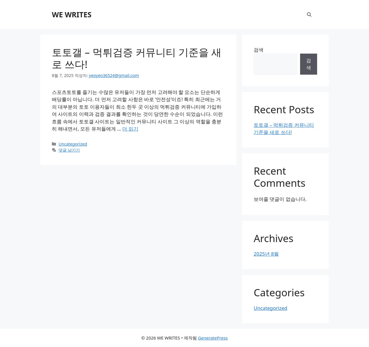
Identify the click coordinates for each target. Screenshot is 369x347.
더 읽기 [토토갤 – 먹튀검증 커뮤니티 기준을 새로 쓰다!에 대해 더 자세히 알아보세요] (130, 128)
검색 (258, 49)
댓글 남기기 (69, 150)
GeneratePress (213, 338)
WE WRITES (71, 14)
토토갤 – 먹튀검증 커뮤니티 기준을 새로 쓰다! (136, 58)
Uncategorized (73, 144)
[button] (309, 14)
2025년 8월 (266, 253)
